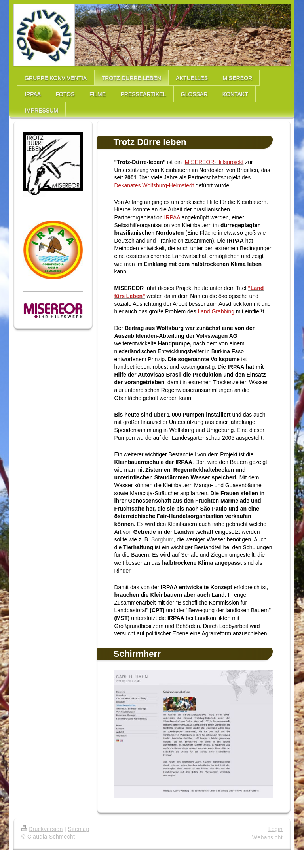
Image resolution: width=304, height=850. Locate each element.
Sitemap (78, 829)
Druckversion (42, 829)
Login (275, 829)
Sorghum (162, 539)
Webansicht (267, 837)
